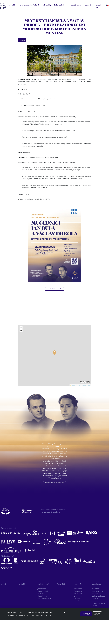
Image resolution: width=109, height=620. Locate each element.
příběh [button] (12, 5)
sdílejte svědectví (99, 596)
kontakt (95, 601)
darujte (95, 598)
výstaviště (60, 584)
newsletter (96, 594)
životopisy (78, 591)
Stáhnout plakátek (54, 289)
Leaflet (72, 385)
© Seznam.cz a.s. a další (83, 385)
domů (3, 584)
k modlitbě (78, 589)
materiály (88, 5)
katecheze (78, 601)
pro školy (77, 598)
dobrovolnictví (97, 591)
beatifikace (76, 5)
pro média (78, 594)
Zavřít (97, 614)
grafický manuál (98, 603)
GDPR (94, 606)
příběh (22, 584)
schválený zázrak (45, 598)
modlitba (95, 589)
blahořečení (43, 584)
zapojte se (99, 6)
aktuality (47, 5)
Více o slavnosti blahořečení (54, 482)
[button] (54, 352)
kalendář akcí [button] (60, 5)
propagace (78, 596)
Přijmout (86, 614)
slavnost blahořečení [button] (29, 5)
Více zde (47, 615)
